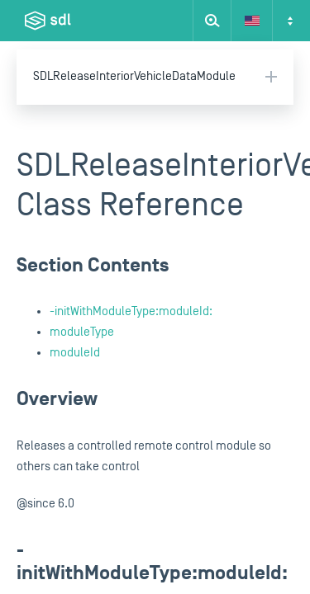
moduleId (75, 353)
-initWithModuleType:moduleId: (131, 311)
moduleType (82, 332)
